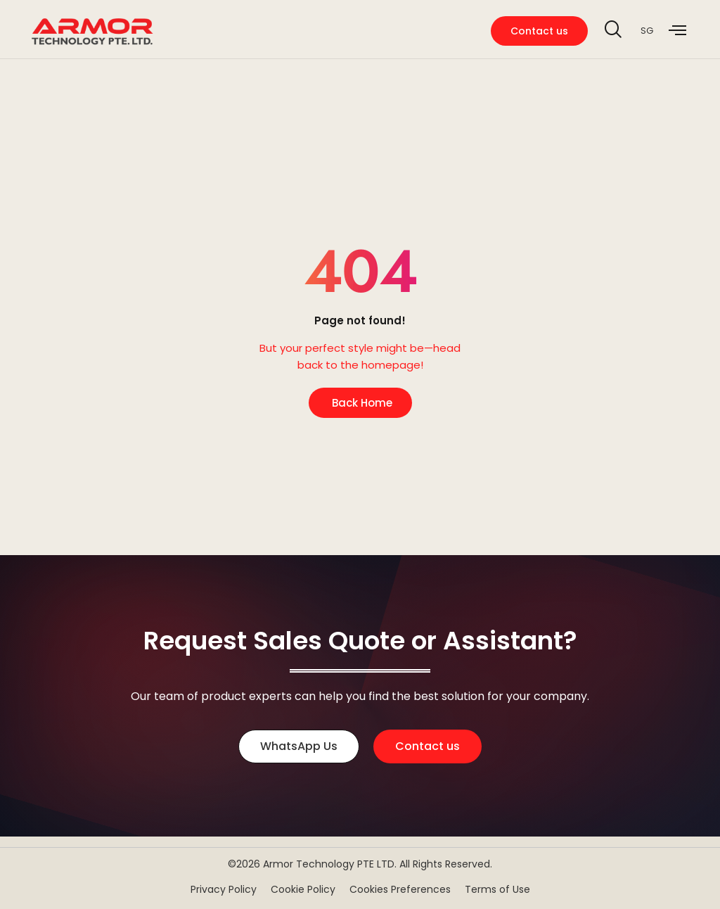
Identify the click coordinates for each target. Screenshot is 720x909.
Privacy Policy (224, 889)
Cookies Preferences (400, 889)
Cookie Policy (303, 889)
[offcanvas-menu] (677, 31)
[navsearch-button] (612, 31)
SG (647, 30)
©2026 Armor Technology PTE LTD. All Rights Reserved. (360, 864)
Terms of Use (497, 889)
